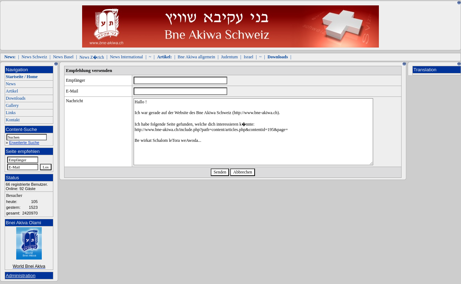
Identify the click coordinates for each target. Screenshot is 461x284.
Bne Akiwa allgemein (196, 56)
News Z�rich (92, 57)
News (10, 83)
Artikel (12, 91)
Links (10, 112)
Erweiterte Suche (24, 142)
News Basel (63, 56)
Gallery (12, 105)
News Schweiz (34, 56)
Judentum (229, 56)
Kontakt (13, 119)
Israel (249, 56)
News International (126, 56)
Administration (20, 275)
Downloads (16, 98)
